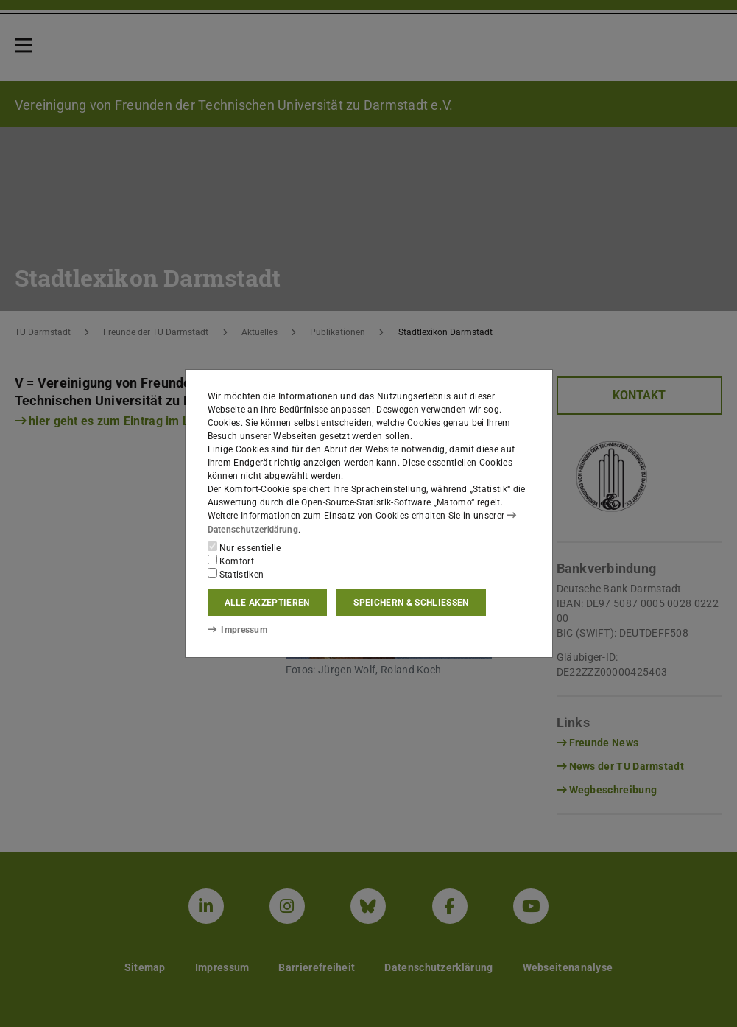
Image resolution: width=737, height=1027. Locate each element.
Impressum (237, 630)
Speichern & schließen (410, 602)
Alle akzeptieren (267, 602)
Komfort (231, 561)
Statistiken (236, 574)
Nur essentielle (244, 547)
